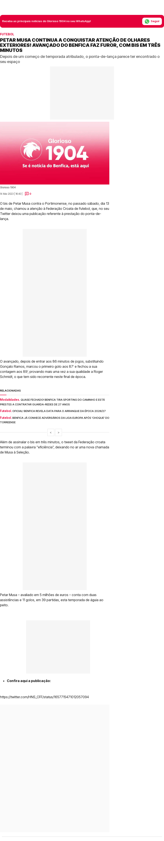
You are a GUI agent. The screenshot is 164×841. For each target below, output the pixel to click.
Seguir (152, 21)
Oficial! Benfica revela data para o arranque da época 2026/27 (59, 411)
